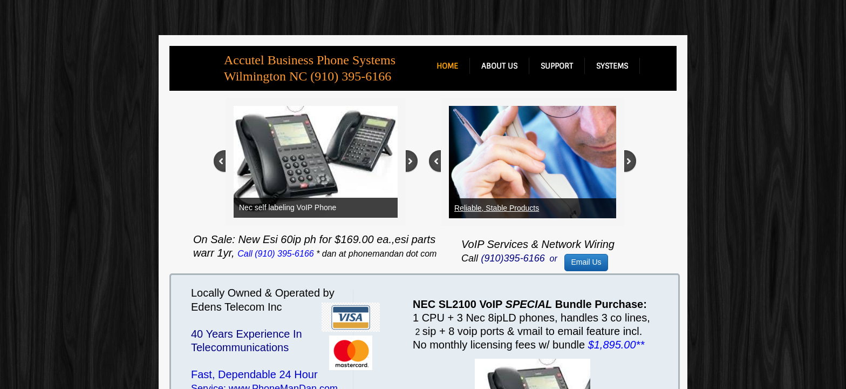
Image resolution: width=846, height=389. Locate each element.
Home (447, 66)
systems (612, 66)
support (557, 66)
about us (499, 66)
